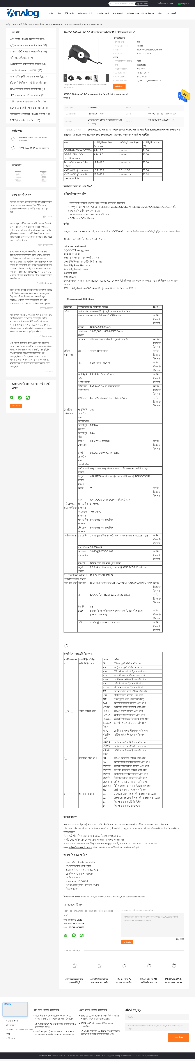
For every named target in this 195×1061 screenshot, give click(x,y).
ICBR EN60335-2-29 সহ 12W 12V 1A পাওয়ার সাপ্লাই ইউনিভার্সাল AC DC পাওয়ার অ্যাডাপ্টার (174, 981)
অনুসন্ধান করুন (142, 4)
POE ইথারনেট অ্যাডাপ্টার (22, 120)
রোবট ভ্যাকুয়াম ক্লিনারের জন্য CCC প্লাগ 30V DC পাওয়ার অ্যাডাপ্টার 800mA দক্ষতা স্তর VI (54, 1033)
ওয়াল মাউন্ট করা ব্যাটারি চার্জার (25, 64)
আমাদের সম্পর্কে (85, 13)
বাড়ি (51, 13)
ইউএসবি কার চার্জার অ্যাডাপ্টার (25, 89)
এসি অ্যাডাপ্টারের (19, 57)
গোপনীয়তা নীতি (45, 1056)
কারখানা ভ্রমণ (102, 13)
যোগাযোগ (119, 86)
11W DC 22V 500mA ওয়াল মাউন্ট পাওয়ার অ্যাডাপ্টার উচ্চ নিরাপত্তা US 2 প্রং (100, 1017)
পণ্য (59, 13)
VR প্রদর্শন (69, 13)
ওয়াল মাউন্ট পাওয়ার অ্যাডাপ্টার (26, 51)
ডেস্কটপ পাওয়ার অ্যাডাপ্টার (23, 70)
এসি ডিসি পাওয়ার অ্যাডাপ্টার (31, 24)
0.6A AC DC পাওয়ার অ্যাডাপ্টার (133, 897)
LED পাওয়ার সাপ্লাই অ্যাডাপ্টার (25, 95)
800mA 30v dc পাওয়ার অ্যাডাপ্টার (81, 897)
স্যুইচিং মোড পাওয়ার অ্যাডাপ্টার (26, 45)
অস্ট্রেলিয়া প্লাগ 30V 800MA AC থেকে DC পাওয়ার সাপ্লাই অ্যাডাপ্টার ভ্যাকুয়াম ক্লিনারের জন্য (54, 1018)
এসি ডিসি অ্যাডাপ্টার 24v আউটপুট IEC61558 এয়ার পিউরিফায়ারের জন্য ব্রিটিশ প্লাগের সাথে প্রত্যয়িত (74, 981)
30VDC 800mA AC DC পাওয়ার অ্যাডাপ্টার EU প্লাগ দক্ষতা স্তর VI (55, 1025)
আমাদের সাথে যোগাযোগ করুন (140, 13)
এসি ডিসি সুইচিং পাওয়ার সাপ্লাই (26, 76)
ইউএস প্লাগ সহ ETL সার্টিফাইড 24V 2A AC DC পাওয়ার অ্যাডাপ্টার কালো (148, 981)
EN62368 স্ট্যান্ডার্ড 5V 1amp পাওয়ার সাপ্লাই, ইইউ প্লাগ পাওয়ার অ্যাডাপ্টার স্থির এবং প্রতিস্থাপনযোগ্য (100, 1033)
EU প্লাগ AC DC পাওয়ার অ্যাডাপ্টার (107, 897)
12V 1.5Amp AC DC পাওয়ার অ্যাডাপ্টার (34, 148)
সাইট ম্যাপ (10, 1038)
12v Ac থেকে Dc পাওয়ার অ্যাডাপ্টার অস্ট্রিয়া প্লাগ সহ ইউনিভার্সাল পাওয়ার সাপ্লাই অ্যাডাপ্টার (124, 981)
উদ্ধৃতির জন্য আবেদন (165, 3)
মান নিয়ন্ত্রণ (117, 13)
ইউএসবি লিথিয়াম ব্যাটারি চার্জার (26, 82)
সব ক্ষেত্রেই (171, 13)
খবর (160, 13)
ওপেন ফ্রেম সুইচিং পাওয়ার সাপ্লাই (26, 107)
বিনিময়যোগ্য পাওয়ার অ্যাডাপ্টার (26, 101)
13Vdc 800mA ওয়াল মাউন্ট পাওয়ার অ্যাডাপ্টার (97, 1025)
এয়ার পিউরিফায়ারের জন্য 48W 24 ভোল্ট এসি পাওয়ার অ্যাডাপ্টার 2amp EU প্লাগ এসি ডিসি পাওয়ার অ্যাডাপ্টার (99, 981)
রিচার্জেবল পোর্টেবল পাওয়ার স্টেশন (27, 114)
